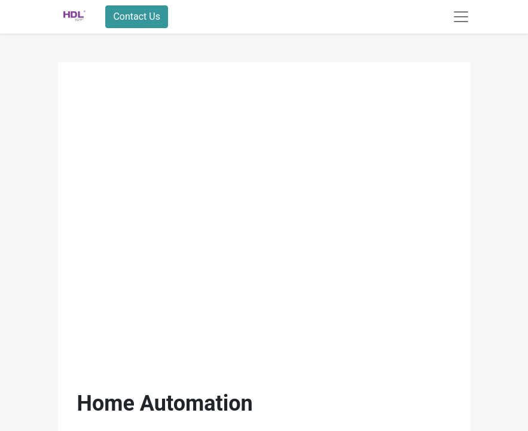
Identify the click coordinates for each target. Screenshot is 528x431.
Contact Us (136, 16)
